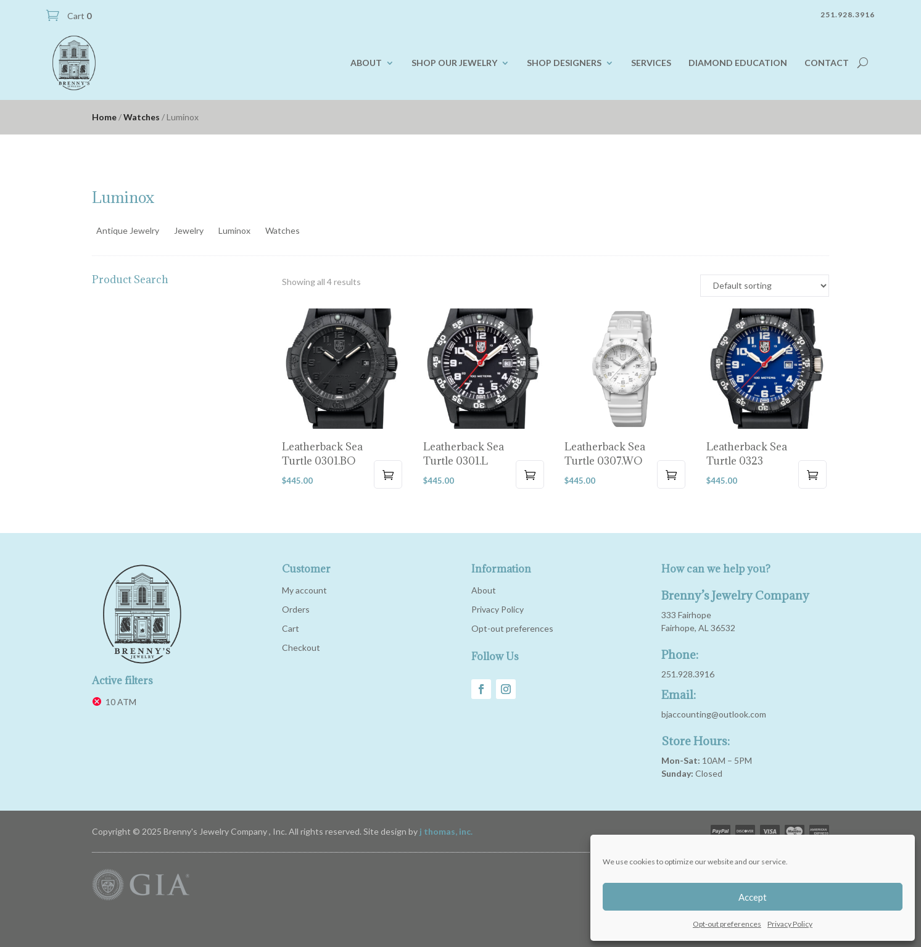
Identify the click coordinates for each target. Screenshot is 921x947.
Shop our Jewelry (454, 62)
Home (104, 117)
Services (651, 62)
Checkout (301, 647)
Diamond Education (737, 62)
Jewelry (189, 230)
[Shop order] (764, 286)
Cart (78, 15)
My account (304, 590)
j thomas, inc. (446, 831)
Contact (826, 62)
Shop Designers (564, 62)
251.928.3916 (687, 674)
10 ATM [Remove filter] (120, 702)
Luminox (234, 230)
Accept (752, 897)
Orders (296, 609)
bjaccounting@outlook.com (713, 714)
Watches (141, 117)
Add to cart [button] (388, 474)
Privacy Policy (789, 923)
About (366, 62)
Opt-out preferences (727, 923)
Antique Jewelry (127, 230)
